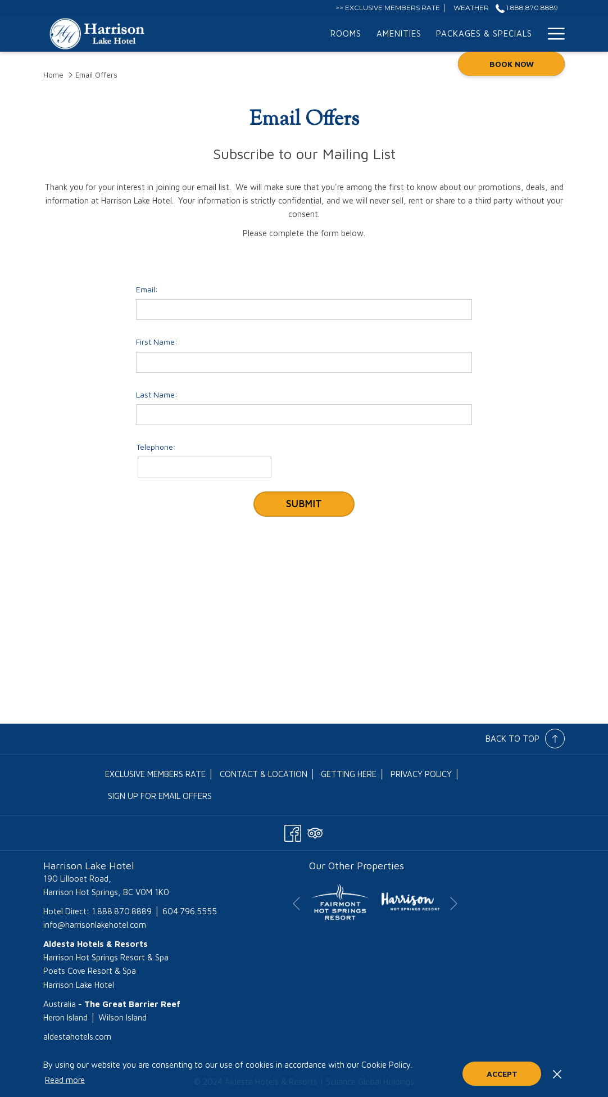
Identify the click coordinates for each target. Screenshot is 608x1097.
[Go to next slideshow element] (454, 904)
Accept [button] (502, 1073)
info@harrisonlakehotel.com (94, 924)
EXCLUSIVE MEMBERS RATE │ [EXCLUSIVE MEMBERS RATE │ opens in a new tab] (159, 776)
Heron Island (65, 1017)
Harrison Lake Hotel (78, 985)
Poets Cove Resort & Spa (89, 971)
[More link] (552, 34)
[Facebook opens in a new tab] (292, 831)
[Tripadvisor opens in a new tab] (315, 831)
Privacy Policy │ (425, 774)
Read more (65, 1080)
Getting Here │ (353, 774)
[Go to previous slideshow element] (296, 904)
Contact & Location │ (268, 774)
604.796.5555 (189, 911)
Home (53, 74)
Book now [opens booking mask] (511, 64)
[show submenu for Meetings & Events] (534, 34)
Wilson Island (122, 1017)
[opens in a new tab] (340, 901)
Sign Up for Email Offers (160, 796)
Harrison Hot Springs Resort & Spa (106, 957)
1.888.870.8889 (122, 911)
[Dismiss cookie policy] (557, 1073)
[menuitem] (233, 34)
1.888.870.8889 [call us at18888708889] (527, 7)
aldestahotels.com (77, 1036)
